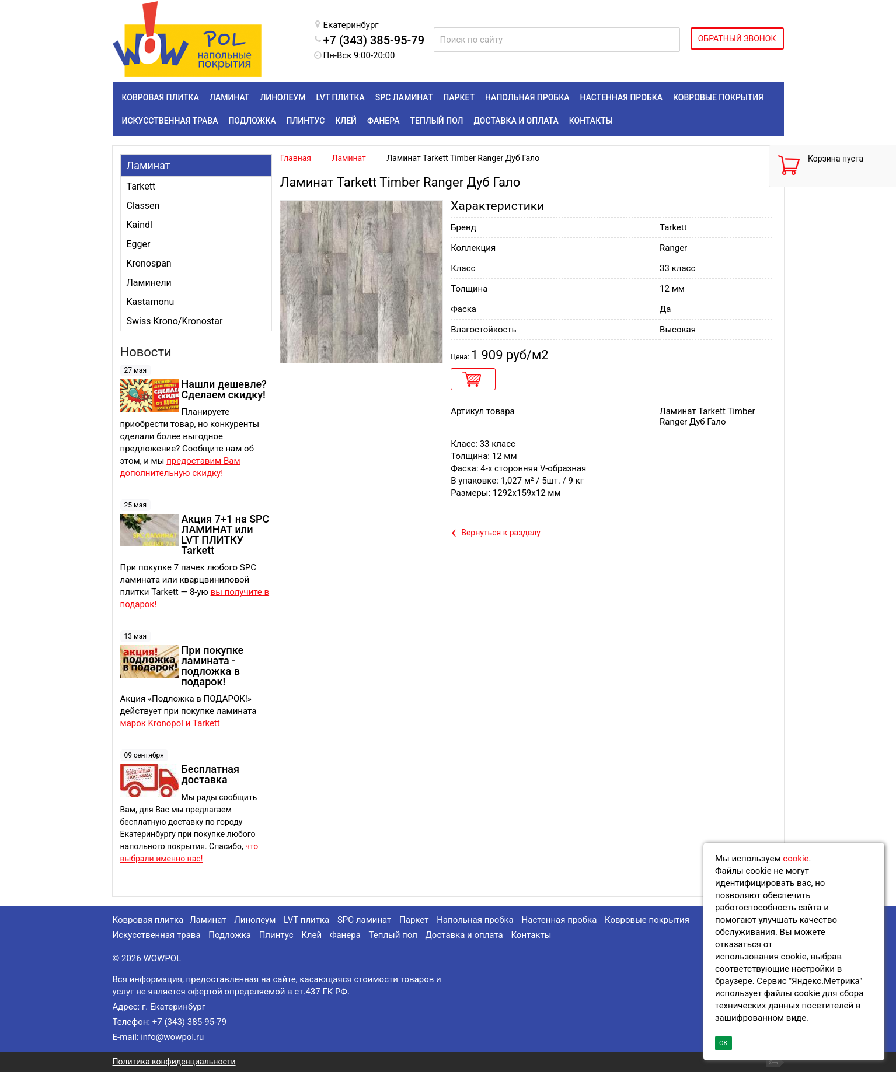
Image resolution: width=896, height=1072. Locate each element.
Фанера (345, 935)
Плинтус (276, 935)
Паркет (413, 920)
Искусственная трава (157, 935)
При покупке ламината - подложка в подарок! (213, 666)
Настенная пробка (559, 920)
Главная (295, 158)
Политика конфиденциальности (174, 1061)
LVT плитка (306, 920)
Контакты (531, 935)
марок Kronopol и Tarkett (170, 723)
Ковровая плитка (148, 920)
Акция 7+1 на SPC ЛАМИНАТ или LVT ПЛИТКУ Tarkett (226, 534)
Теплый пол (393, 935)
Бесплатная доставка (210, 774)
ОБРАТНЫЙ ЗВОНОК (737, 38)
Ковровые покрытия (647, 920)
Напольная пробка (475, 920)
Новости (146, 352)
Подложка (229, 935)
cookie (795, 858)
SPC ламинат (364, 920)
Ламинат (148, 165)
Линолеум (255, 920)
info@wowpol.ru (172, 1037)
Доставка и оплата (464, 935)
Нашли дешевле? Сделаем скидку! (224, 389)
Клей (311, 935)
